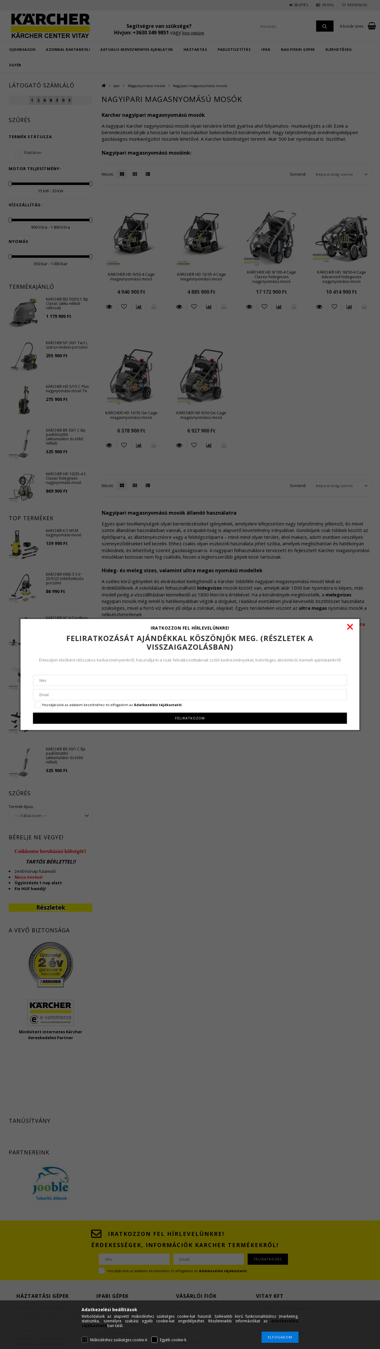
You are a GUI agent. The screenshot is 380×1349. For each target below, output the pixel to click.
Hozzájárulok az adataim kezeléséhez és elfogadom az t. (112, 704)
